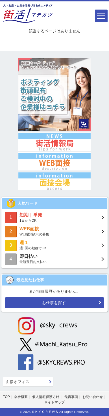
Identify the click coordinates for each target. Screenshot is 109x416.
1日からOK (54, 217)
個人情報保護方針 (46, 397)
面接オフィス (17, 381)
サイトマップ (54, 402)
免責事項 (71, 397)
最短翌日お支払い (54, 258)
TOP (6, 397)
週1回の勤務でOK (54, 245)
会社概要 (21, 397)
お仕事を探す (54, 302)
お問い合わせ (92, 397)
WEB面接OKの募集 (54, 231)
